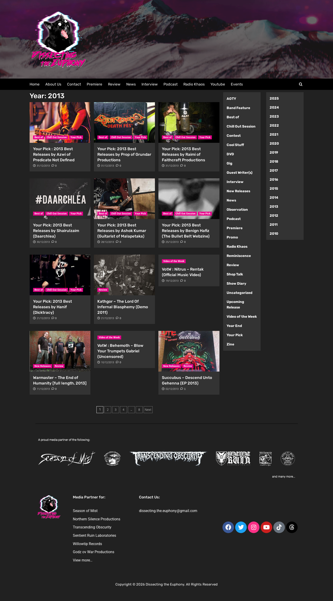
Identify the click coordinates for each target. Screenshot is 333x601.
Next (148, 410)
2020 (274, 143)
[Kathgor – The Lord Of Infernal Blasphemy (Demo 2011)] (124, 275)
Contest (234, 136)
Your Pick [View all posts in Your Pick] (76, 137)
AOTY (231, 99)
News (131, 84)
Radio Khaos (194, 84)
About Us (53, 84)
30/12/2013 (43, 242)
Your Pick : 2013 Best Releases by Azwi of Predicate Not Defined (53, 154)
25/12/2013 (172, 242)
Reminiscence (239, 256)
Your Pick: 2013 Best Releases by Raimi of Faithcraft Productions (183, 154)
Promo (232, 237)
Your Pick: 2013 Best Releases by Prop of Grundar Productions (124, 154)
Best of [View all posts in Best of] (38, 137)
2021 (274, 134)
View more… (82, 560)
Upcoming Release (235, 304)
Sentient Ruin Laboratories (94, 535)
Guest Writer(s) (240, 173)
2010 (274, 234)
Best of (233, 117)
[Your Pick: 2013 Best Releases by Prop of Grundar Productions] (124, 122)
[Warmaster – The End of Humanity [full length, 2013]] (60, 351)
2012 (274, 216)
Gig (229, 163)
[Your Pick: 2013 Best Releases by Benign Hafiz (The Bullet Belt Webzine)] (188, 198)
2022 (274, 125)
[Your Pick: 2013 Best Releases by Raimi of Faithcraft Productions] (188, 122)
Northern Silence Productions (96, 519)
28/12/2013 (107, 242)
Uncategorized (239, 293)
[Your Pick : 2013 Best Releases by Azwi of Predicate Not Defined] (60, 122)
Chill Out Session (241, 126)
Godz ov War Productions (93, 552)
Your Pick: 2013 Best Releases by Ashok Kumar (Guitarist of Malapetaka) (121, 230)
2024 (274, 107)
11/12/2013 (43, 388)
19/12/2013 (172, 280)
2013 (274, 206)
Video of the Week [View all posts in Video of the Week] (173, 261)
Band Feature (238, 108)
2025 (274, 98)
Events (237, 84)
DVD (230, 154)
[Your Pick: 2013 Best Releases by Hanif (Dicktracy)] (60, 275)
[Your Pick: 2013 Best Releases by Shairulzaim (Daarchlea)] (60, 198)
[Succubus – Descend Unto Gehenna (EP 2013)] (188, 351)
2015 (274, 188)
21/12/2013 (43, 318)
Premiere (94, 84)
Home (35, 84)
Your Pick (235, 335)
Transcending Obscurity (92, 527)
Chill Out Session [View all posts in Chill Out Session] (57, 137)
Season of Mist (85, 511)
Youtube (217, 84)
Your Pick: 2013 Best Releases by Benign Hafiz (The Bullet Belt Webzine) (186, 230)
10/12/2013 (107, 362)
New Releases (238, 191)
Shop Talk (235, 274)
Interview (150, 84)
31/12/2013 (43, 165)
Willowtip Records (87, 544)
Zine (230, 344)
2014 (274, 197)
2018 (274, 161)
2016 (274, 179)
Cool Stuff (235, 145)
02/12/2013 (172, 388)
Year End (234, 326)
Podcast (170, 84)
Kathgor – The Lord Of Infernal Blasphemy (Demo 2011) (122, 307)
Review (114, 84)
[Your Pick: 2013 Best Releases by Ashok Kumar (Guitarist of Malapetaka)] (124, 198)
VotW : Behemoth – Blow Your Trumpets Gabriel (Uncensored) (120, 351)
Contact (74, 84)
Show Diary (236, 283)
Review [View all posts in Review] (103, 289)
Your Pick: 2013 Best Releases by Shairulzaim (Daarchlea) (56, 230)
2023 (274, 116)
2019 (274, 152)
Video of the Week (242, 316)
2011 (274, 225)
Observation (237, 209)
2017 (274, 170)
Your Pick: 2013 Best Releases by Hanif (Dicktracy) (52, 307)
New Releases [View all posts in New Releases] (42, 366)
